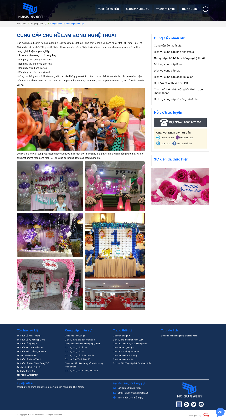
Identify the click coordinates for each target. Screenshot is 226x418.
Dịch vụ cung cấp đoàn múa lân (173, 76)
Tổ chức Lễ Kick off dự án (29, 378)
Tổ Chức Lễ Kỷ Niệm (27, 354)
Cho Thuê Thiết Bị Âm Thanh (126, 362)
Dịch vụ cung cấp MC (167, 70)
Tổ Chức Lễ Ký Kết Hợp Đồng (31, 350)
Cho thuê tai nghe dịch (123, 358)
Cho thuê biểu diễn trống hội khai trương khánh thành (179, 91)
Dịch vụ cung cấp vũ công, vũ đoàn (176, 99)
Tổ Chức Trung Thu (26, 382)
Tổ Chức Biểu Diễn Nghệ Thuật (31, 362)
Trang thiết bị (165, 9)
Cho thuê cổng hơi (121, 346)
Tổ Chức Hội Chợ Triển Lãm (30, 358)
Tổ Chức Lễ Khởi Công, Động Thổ (33, 374)
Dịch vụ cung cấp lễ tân (168, 64)
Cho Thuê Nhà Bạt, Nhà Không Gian (130, 354)
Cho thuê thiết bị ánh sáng (125, 366)
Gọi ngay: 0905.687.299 (180, 122)
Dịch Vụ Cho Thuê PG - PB (171, 83)
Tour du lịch (190, 9)
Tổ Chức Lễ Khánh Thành (29, 370)
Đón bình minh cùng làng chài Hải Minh (179, 346)
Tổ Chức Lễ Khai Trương (28, 346)
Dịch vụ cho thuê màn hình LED (128, 350)
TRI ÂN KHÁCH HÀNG (27, 386)
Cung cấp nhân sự (137, 9)
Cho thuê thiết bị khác (123, 370)
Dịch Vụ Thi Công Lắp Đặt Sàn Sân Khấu (132, 374)
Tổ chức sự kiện (108, 9)
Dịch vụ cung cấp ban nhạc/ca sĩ (174, 51)
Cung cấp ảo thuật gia (167, 45)
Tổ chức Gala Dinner (26, 366)
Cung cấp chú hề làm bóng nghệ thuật (179, 58)
